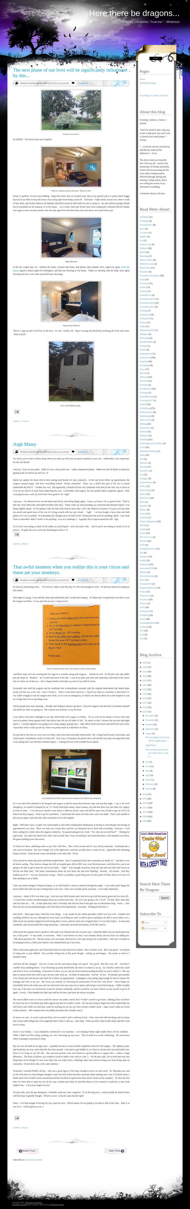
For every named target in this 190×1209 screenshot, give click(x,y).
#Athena (143, 248)
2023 (145, 676)
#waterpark (145, 611)
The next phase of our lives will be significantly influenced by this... (70, 72)
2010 (145, 812)
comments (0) (82, 83)
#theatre (143, 572)
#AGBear (144, 232)
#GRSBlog (145, 408)
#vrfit (142, 607)
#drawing (144, 338)
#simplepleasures (147, 548)
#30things (144, 221)
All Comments (150, 928)
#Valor (143, 591)
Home (142, 79)
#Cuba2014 (145, 318)
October (149, 724)
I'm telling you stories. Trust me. (154, 95)
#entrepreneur (146, 353)
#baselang (144, 256)
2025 (145, 667)
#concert (143, 291)
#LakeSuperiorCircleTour (151, 443)
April (147, 775)
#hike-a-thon (145, 420)
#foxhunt (144, 385)
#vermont (144, 599)
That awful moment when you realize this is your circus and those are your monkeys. (71, 569)
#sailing (143, 529)
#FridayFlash (145, 388)
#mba (142, 455)
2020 (145, 689)
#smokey (144, 556)
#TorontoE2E (146, 584)
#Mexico (144, 463)
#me (142, 459)
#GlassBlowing (146, 396)
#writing (143, 626)
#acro (142, 228)
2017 (145, 703)
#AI (141, 240)
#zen (142, 638)
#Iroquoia (144, 435)
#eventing (144, 365)
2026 (145, 662)
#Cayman (144, 283)
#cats (142, 279)
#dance (143, 322)
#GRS (142, 404)
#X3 (142, 630)
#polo (142, 502)
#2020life (144, 217)
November (150, 720)
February (149, 784)
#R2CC (143, 509)
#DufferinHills (146, 342)
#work (142, 619)
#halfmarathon (146, 412)
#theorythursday (147, 576)
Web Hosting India (57, 1205)
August (148, 733)
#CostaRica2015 (147, 299)
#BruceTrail (145, 267)
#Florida (143, 381)
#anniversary (145, 244)
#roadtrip (144, 517)
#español (144, 361)
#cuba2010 (145, 314)
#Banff (143, 252)
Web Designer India (19, 1205)
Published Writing (148, 83)
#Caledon (144, 271)
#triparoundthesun (148, 587)
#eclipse (143, 346)
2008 (145, 821)
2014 (145, 794)
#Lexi (142, 447)
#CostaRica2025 (147, 307)
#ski (141, 552)
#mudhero (144, 470)
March (148, 779)
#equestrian (145, 357)
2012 (145, 803)
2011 (145, 807)
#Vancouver (145, 595)
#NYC (142, 486)
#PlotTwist (144, 498)
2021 (145, 685)
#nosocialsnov (146, 482)
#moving (144, 467)
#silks (142, 545)
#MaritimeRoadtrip (148, 451)
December (150, 715)
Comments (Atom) (33, 1159)
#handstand (145, 416)
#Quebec (144, 506)
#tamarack (144, 564)
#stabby (143, 560)
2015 (145, 711)
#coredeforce (145, 295)
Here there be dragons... (134, 13)
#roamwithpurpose (148, 521)
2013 (145, 798)
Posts (145, 922)
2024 (145, 671)
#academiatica (146, 225)
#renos (25, 421)
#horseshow (145, 427)
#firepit (143, 373)
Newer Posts (28, 1151)
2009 (145, 816)
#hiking (143, 424)
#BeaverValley (146, 260)
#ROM (143, 525)
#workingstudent (147, 623)
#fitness (143, 377)
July (147, 762)
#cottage (143, 310)
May (147, 771)
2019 (145, 694)
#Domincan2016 (147, 330)
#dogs (142, 326)
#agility (143, 236)
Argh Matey (24, 444)
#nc (141, 474)
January (149, 788)
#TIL (142, 580)
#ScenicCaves (146, 537)
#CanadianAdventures (150, 275)
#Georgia (144, 392)
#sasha (143, 533)
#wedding (144, 615)
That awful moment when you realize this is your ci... (156, 753)
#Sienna (143, 541)
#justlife (143, 439)
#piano (143, 494)
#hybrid (143, 431)
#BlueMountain (147, 264)
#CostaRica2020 (147, 303)
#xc (141, 634)
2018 (145, 698)
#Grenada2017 (146, 400)
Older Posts (114, 1151)
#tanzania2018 (146, 568)
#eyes (25, 544)
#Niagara (144, 478)
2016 (145, 707)
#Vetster (143, 603)
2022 (145, 680)
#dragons (144, 334)
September (150, 729)
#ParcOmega (145, 490)
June (147, 766)
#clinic (143, 287)
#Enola (143, 349)
